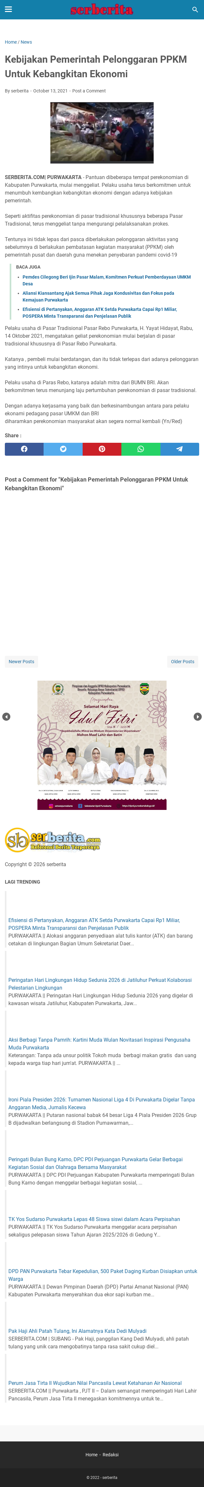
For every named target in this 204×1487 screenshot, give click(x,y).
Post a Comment (89, 90)
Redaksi (110, 1454)
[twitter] (63, 449)
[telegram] (179, 449)
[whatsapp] (140, 449)
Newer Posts (21, 661)
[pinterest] (102, 449)
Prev (6, 717)
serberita (109, 1477)
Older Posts (182, 661)
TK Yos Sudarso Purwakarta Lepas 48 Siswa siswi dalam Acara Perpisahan (94, 1219)
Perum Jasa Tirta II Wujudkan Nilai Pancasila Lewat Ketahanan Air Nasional (95, 1383)
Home (91, 1454)
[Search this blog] (195, 10)
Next (198, 717)
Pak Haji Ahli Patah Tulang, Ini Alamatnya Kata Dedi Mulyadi (77, 1331)
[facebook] (24, 449)
